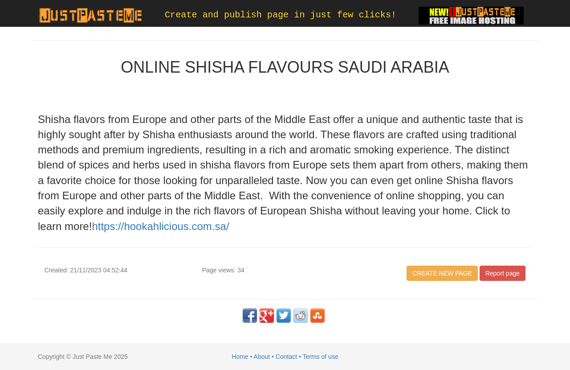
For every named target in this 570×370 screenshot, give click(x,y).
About (262, 356)
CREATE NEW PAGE (442, 273)
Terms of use (320, 356)
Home (240, 356)
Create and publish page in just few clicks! (280, 15)
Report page (502, 273)
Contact (286, 356)
